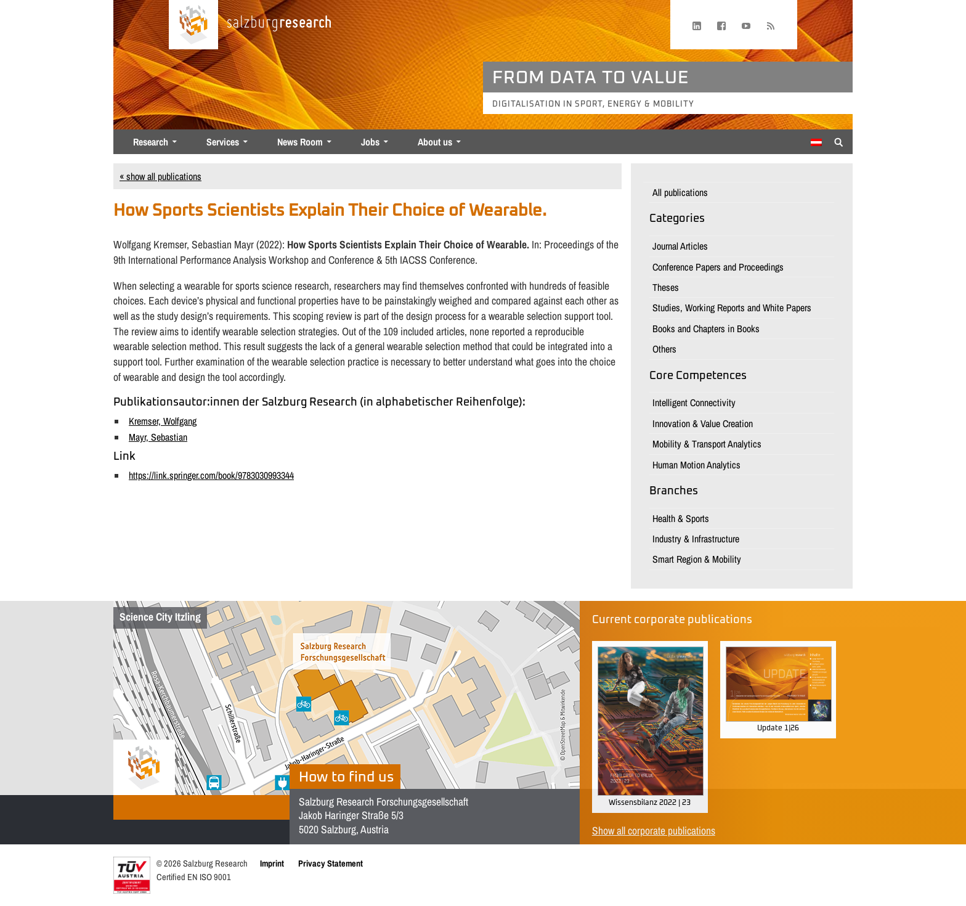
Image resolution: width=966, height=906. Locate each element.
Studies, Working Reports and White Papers (731, 307)
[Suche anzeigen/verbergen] (839, 141)
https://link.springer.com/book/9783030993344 (211, 475)
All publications (680, 192)
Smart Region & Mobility (696, 559)
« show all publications (160, 176)
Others (664, 349)
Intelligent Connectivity (694, 402)
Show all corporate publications (653, 830)
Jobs (370, 142)
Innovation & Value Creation (702, 423)
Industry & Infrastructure (695, 538)
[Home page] (193, 24)
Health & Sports (680, 518)
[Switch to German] (816, 142)
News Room (300, 142)
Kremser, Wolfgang (163, 421)
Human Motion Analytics (696, 464)
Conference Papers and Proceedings (718, 267)
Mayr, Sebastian (158, 437)
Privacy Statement (330, 863)
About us (435, 142)
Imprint (272, 863)
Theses (665, 287)
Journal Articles (680, 246)
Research (150, 142)
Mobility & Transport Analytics (706, 444)
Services (222, 142)
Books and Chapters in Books (706, 328)
